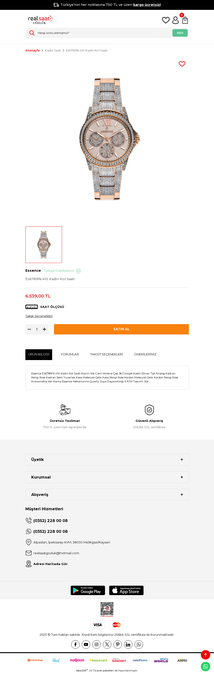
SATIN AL (121, 330)
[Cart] (185, 20)
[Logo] (39, 20)
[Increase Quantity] (45, 330)
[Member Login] (175, 20)
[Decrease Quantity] (28, 330)
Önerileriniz (145, 355)
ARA (180, 33)
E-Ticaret (96, 671)
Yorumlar (70, 355)
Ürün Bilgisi (38, 355)
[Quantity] (36, 330)
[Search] (107, 33)
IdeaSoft (82, 671)
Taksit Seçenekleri (39, 317)
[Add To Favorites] (182, 64)
